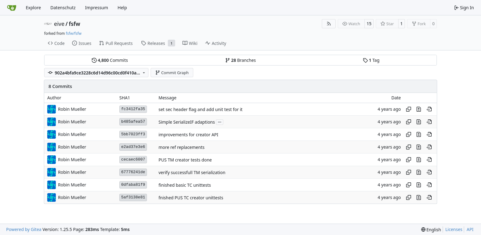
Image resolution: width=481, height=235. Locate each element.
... (219, 121)
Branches (240, 60)
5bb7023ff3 (133, 134)
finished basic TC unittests (185, 185)
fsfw (74, 24)
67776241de (133, 172)
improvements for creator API (188, 134)
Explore (33, 7)
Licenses (454, 229)
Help (122, 7)
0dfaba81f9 (133, 184)
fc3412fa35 (133, 109)
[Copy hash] (408, 109)
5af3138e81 (133, 197)
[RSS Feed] (329, 23)
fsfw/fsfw (73, 33)
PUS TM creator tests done (185, 160)
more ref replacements (182, 147)
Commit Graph (172, 72)
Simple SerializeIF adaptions (187, 122)
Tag (371, 60)
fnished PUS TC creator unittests (191, 198)
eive (59, 24)
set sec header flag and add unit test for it (201, 109)
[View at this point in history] (429, 109)
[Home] (11, 7)
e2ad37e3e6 (133, 147)
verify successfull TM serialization (192, 172)
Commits (110, 60)
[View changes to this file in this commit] (418, 109)
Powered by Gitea (23, 229)
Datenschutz (62, 7)
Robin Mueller (72, 109)
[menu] (431, 230)
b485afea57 (133, 121)
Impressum (96, 7)
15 (369, 23)
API (470, 229)
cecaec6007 (133, 159)
